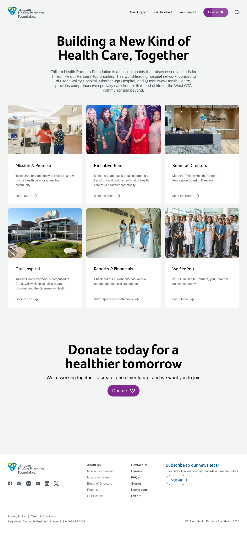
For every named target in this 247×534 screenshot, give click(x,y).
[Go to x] (56, 483)
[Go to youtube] (38, 483)
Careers (137, 471)
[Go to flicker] (28, 483)
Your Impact (187, 12)
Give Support (137, 12)
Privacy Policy (17, 516)
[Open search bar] (237, 12)
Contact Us (139, 465)
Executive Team (98, 477)
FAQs (135, 477)
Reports (92, 489)
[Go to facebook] (10, 483)
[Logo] (26, 12)
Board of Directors (99, 483)
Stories (136, 483)
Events (136, 496)
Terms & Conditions (43, 516)
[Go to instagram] (19, 483)
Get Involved (163, 12)
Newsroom (139, 489)
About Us (94, 465)
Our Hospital (95, 496)
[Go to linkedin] (47, 483)
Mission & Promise (100, 471)
